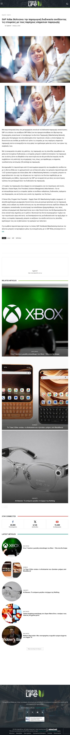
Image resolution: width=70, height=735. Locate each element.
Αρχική (4, 15)
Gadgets (35, 498)
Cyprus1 (9, 25)
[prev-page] (3, 507)
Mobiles (34, 425)
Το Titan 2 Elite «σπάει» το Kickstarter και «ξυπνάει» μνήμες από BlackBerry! (35, 427)
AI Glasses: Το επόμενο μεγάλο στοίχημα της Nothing (35, 501)
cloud (8, 238)
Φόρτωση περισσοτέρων (35, 649)
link (3, 231)
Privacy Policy (41, 731)
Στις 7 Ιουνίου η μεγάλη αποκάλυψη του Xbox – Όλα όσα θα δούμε (35, 354)
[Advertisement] (35, 669)
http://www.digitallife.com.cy (35, 273)
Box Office (35, 351)
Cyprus (9, 15)
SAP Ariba (18, 238)
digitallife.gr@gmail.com (42, 708)
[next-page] (6, 507)
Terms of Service (52, 731)
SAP (13, 238)
